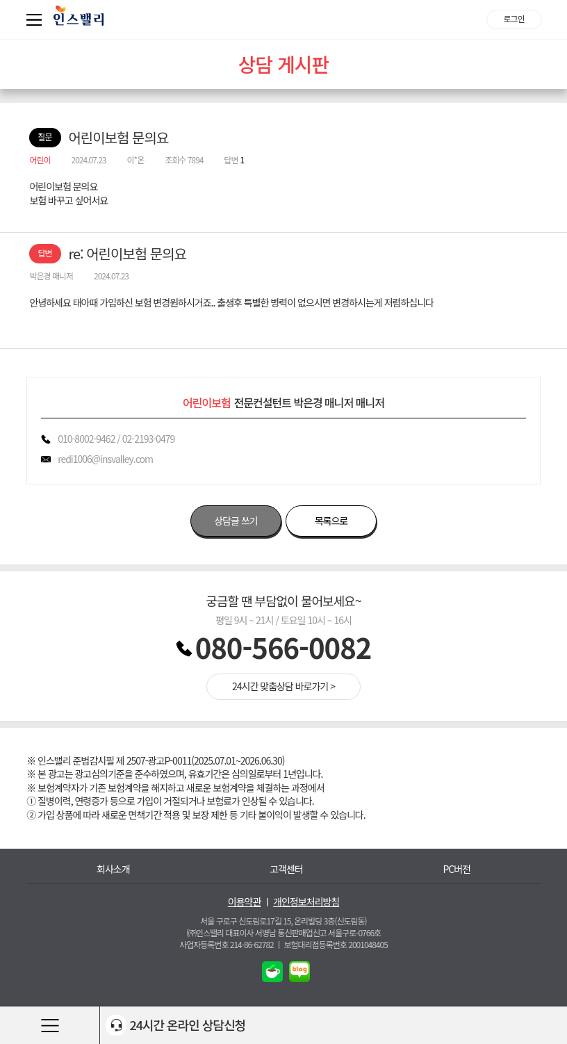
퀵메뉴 (36, 19)
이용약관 (244, 901)
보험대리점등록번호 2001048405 (336, 944)
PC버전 (456, 869)
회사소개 (113, 869)
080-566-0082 (283, 647)
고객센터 (286, 869)
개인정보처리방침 (306, 901)
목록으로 (331, 521)
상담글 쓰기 (235, 521)
